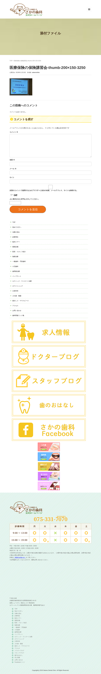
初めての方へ (16, 227)
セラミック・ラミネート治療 (22, 281)
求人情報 (17, 657)
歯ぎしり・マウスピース (20, 301)
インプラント (16, 276)
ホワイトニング (17, 286)
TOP (11, 61)
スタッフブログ (19, 653)
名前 (12, 160)
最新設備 (15, 247)
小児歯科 (15, 266)
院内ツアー (16, 242)
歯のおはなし (19, 655)
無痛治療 (15, 256)
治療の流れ (16, 232)
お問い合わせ (16, 310)
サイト (12, 177)
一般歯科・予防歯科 (19, 261)
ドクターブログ (19, 650)
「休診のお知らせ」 (20, 557)
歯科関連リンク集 (18, 315)
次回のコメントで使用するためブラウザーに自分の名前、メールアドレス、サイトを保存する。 (44, 190)
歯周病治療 (16, 271)
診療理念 (15, 237)
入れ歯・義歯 (16, 296)
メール (13, 169)
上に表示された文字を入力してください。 (25, 199)
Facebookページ (20, 662)
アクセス (15, 306)
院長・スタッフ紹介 (19, 251)
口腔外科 (15, 291)
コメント (14, 132)
